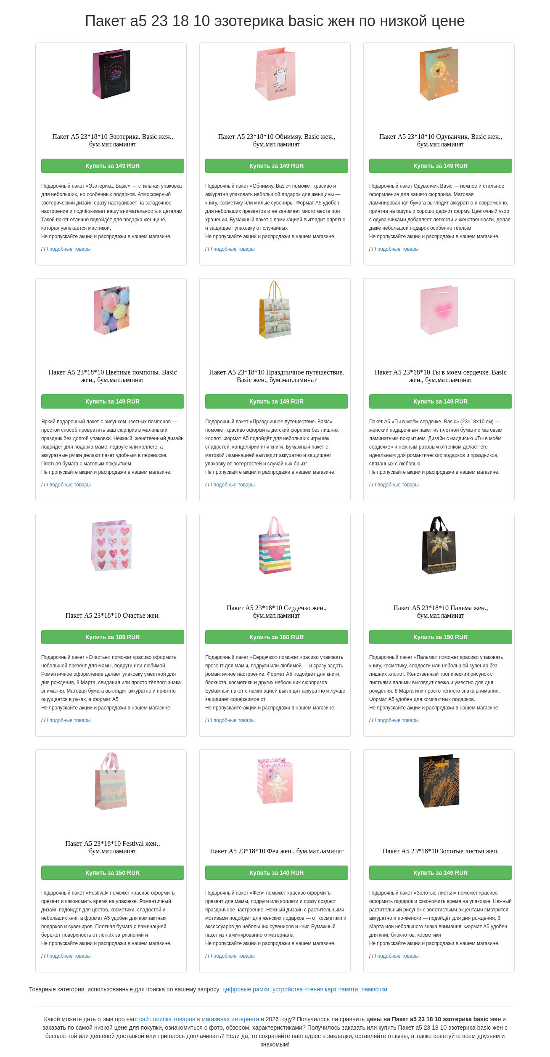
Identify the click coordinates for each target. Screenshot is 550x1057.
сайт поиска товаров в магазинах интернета (199, 1019)
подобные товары (70, 249)
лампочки (374, 989)
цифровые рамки (245, 989)
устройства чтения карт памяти (315, 989)
